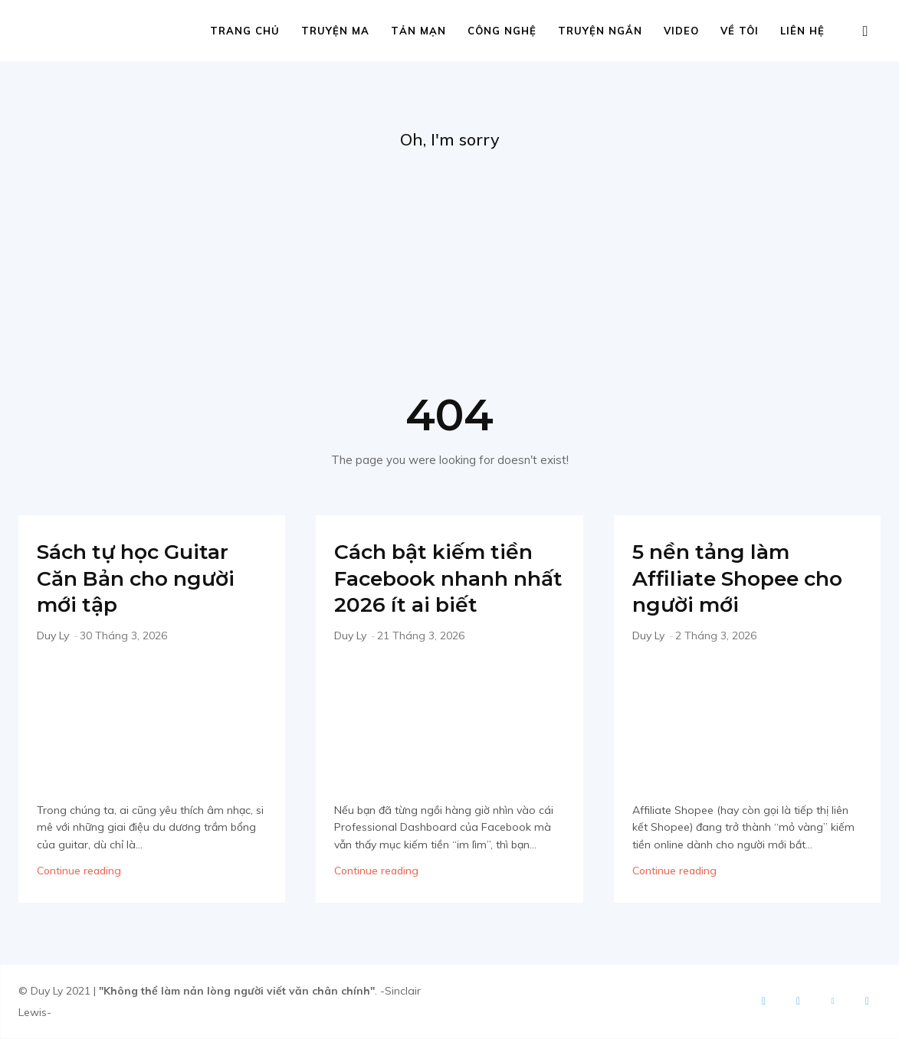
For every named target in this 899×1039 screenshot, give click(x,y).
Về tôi (739, 31)
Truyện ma (335, 31)
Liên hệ (802, 31)
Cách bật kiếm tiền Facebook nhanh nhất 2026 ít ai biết (445, 578)
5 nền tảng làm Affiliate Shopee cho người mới (725, 578)
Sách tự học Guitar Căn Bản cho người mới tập (147, 578)
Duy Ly (53, 636)
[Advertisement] (449, 269)
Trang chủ (245, 31)
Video (681, 31)
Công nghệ (502, 31)
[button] (865, 32)
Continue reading (79, 871)
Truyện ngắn (600, 31)
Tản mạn (418, 31)
